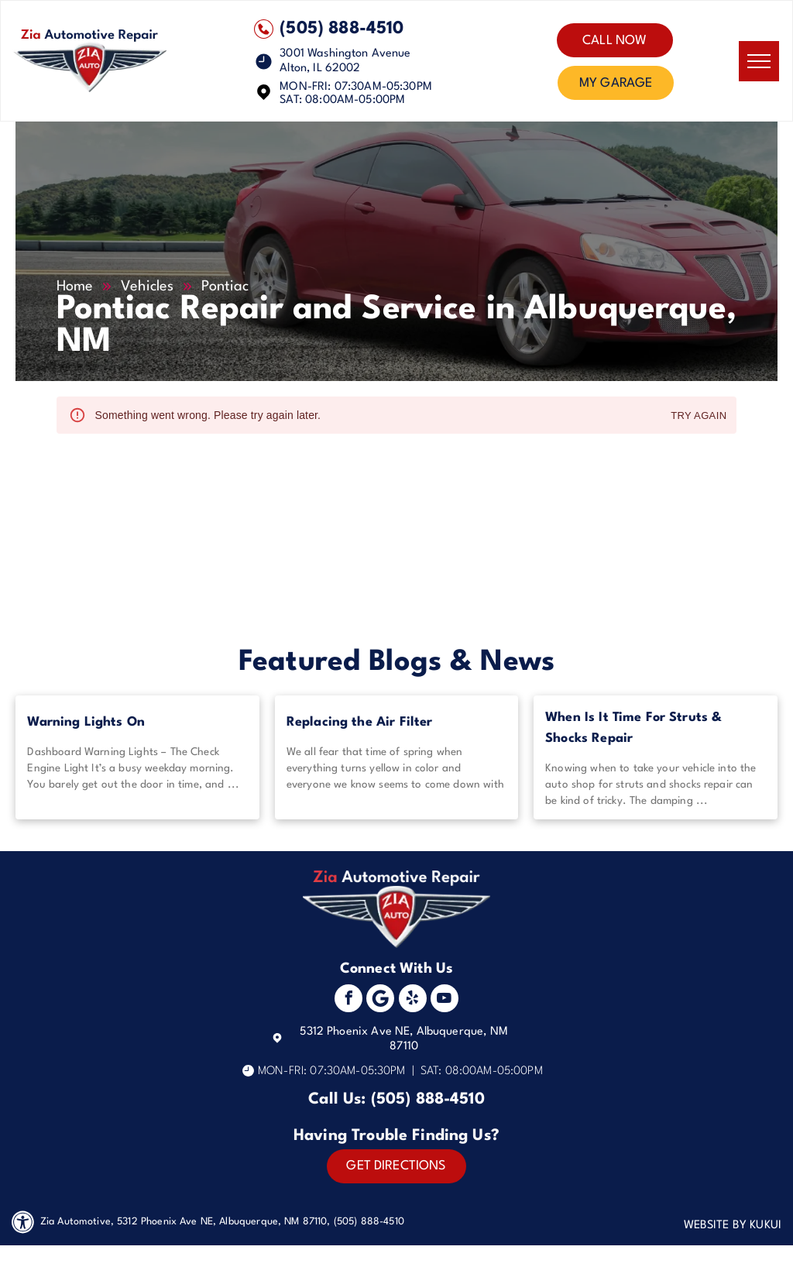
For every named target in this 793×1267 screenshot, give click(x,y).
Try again (698, 416)
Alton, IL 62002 (320, 68)
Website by (715, 1225)
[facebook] (348, 1000)
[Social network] (380, 1000)
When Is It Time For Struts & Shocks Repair (633, 728)
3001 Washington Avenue (345, 54)
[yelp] (413, 1000)
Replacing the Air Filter (360, 722)
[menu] (759, 61)
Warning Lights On (86, 722)
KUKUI (765, 1225)
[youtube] (444, 1000)
